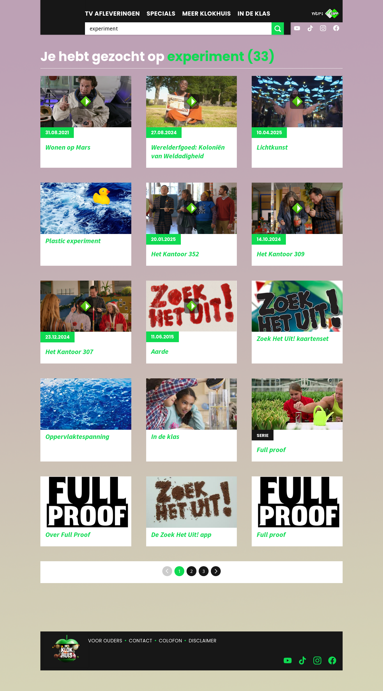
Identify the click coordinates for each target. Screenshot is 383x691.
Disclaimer (203, 640)
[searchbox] (181, 28)
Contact (140, 640)
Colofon (170, 640)
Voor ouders (105, 640)
